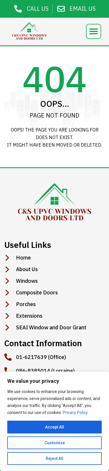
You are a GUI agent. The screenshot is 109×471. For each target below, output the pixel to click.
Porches (26, 304)
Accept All (54, 427)
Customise (54, 442)
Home (23, 258)
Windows (27, 281)
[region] (54, 421)
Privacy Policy (75, 412)
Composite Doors (37, 293)
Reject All (54, 458)
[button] (93, 31)
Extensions (29, 316)
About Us (27, 269)
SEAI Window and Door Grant (51, 327)
